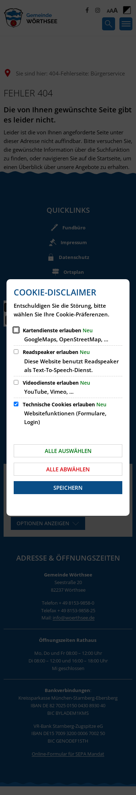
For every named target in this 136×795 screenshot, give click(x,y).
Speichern (68, 487)
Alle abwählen (68, 469)
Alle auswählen (68, 450)
